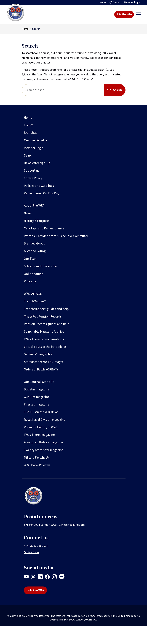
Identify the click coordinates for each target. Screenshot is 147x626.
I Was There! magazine (39, 434)
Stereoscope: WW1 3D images (44, 361)
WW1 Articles (33, 293)
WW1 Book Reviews (37, 465)
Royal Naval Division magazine (44, 419)
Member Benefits (35, 140)
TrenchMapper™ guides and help (46, 309)
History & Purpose (36, 220)
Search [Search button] (117, 90)
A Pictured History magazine (43, 442)
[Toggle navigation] (138, 14)
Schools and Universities (40, 266)
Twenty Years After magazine (43, 450)
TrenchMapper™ (35, 301)
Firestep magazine (36, 404)
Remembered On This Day (41, 193)
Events (28, 125)
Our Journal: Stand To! (40, 381)
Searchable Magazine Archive (44, 331)
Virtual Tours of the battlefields (45, 346)
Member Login (34, 148)
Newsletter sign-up (37, 163)
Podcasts (30, 281)
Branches (30, 132)
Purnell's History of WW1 (41, 427)
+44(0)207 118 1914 (36, 546)
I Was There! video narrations (44, 339)
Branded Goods (34, 243)
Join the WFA (124, 14)
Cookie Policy (33, 178)
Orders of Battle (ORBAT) (41, 369)
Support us (31, 170)
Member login (132, 2)
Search (117, 2)
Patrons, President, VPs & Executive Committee (56, 236)
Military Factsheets (37, 457)
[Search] (63, 90)
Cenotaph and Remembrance (44, 228)
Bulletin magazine (36, 389)
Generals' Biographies (39, 354)
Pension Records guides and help (46, 324)
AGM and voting (35, 251)
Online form (31, 552)
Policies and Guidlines (39, 185)
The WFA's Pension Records (42, 316)
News (27, 213)
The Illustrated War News (41, 412)
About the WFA (34, 205)
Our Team (30, 258)
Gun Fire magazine (37, 396)
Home (103, 2)
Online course (33, 273)
